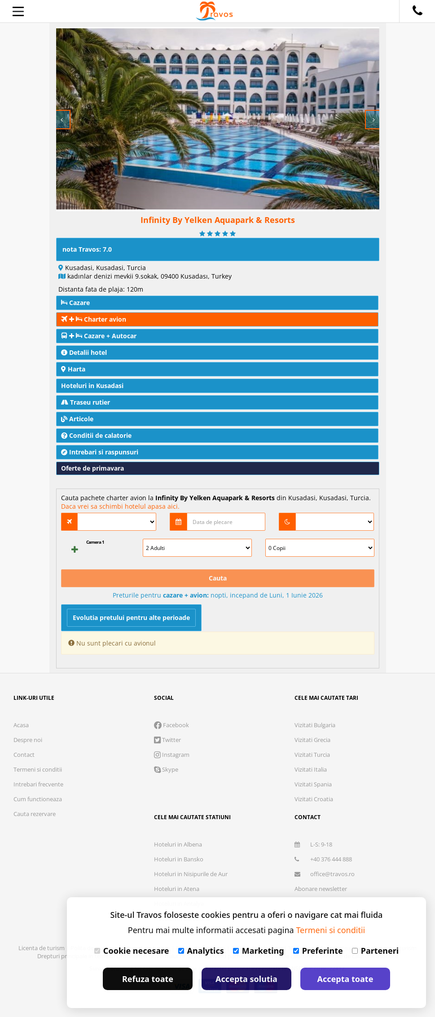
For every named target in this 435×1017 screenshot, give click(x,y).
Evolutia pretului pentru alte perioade (131, 617)
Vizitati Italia (310, 769)
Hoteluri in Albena (178, 844)
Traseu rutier (85, 402)
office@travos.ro (324, 874)
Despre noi (27, 740)
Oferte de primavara (92, 468)
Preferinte (318, 950)
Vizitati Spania (313, 784)
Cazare (75, 302)
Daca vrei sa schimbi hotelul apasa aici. (120, 506)
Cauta (218, 578)
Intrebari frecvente (38, 784)
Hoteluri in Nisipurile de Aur (191, 874)
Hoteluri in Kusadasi (92, 385)
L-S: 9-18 (313, 844)
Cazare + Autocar (98, 336)
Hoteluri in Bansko (178, 859)
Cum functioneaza (37, 799)
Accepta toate (345, 978)
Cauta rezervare (34, 814)
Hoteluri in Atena (176, 889)
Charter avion (93, 319)
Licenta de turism (42, 948)
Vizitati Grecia (312, 740)
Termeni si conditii (37, 769)
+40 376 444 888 (323, 859)
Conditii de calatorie (96, 435)
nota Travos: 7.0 (87, 249)
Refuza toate (147, 978)
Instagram (171, 755)
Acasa (21, 725)
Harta (73, 369)
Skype (166, 769)
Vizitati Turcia (312, 755)
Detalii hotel (84, 352)
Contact (24, 755)
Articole (77, 419)
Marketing (258, 950)
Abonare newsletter (320, 889)
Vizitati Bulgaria (314, 725)
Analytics (201, 950)
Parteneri (375, 950)
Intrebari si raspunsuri (99, 452)
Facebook (171, 725)
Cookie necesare (131, 950)
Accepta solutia (246, 978)
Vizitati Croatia (313, 799)
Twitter (167, 740)
